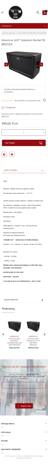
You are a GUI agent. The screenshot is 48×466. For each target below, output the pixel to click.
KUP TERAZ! (23, 143)
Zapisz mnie (24, 406)
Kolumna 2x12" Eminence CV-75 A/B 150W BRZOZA (33, 342)
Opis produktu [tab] (10, 170)
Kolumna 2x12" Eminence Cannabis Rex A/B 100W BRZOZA (14, 342)
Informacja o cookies (13, 456)
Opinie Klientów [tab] (11, 299)
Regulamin (24, 396)
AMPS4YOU (14, 336)
